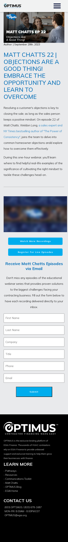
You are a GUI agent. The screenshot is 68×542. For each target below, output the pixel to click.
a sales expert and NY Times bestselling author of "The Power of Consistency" (33, 131)
